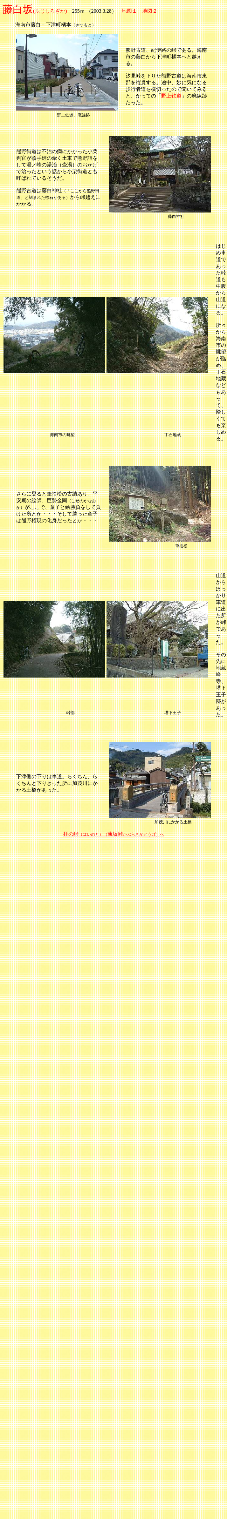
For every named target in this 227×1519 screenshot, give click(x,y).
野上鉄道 (171, 95)
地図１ (129, 11)
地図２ (149, 11)
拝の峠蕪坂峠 (113, 834)
